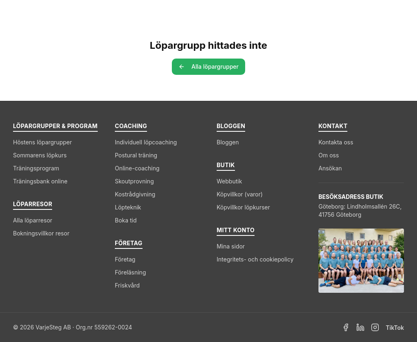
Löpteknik (128, 207)
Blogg (328, 12)
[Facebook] (346, 327)
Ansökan (330, 168)
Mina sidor (231, 246)
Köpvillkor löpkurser (243, 207)
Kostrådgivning (135, 194)
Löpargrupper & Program (126, 12)
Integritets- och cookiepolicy (255, 259)
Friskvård (127, 285)
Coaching (247, 12)
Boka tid (126, 220)
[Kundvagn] (378, 13)
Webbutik (229, 181)
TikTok (395, 327)
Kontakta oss (335, 142)
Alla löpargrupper (208, 66)
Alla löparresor (32, 220)
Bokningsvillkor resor (41, 233)
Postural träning (136, 155)
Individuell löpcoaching (146, 142)
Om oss (328, 155)
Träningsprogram (36, 168)
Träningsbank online (40, 181)
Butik (355, 12)
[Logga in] (396, 13)
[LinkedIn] (360, 327)
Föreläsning (130, 272)
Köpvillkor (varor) (240, 194)
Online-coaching (137, 168)
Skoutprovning (134, 181)
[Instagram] (375, 327)
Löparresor (199, 12)
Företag (292, 12)
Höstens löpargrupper (42, 142)
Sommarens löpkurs (40, 155)
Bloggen (228, 142)
